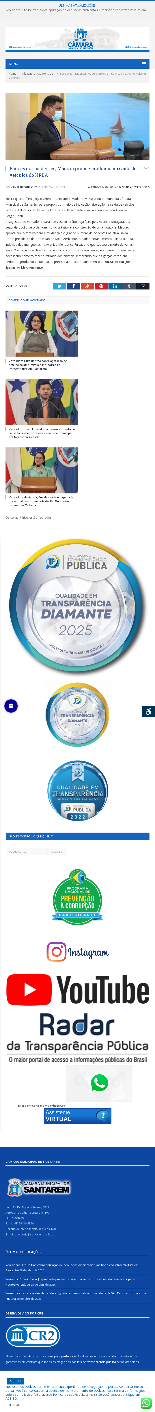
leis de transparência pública (96, 1362)
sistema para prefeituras (60, 1356)
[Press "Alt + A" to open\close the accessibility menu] (148, 711)
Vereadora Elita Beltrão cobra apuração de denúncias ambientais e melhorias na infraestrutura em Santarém (79, 10)
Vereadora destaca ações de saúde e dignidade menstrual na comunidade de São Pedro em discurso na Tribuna (41, 501)
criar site (32, 1356)
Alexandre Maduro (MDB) (104, 187)
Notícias (127, 187)
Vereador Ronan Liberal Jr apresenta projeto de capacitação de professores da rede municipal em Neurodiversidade (42, 433)
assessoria (108, 1356)
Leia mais (89, 1394)
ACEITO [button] (15, 1381)
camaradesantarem (24, 187)
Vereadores (141, 187)
